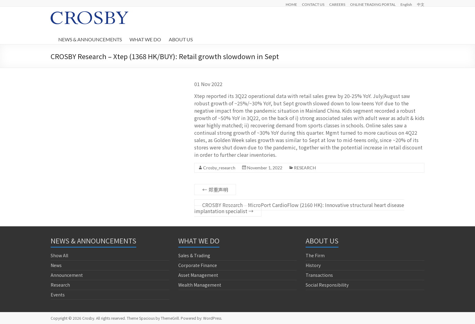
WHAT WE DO (145, 39)
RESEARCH (305, 167)
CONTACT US (313, 4)
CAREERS (337, 4)
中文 (420, 4)
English (406, 4)
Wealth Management (199, 285)
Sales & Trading (194, 255)
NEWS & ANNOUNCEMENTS (90, 39)
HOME (291, 4)
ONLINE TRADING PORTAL (373, 4)
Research (60, 285)
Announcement (67, 275)
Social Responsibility (327, 285)
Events (58, 295)
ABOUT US (181, 39)
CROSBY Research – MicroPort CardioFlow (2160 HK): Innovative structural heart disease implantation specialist (299, 208)
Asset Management (198, 275)
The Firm (315, 255)
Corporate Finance (197, 265)
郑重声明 (215, 189)
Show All (59, 255)
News (56, 265)
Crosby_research (219, 167)
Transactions (319, 275)
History (313, 265)
